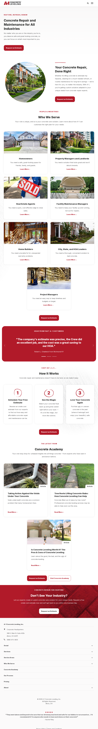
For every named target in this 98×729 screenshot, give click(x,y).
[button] (43, 350)
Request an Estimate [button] (14, 44)
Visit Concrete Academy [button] (59, 572)
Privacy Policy (41, 722)
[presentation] (92, 3)
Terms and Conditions (54, 722)
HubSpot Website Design (45, 724)
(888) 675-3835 (12, 633)
